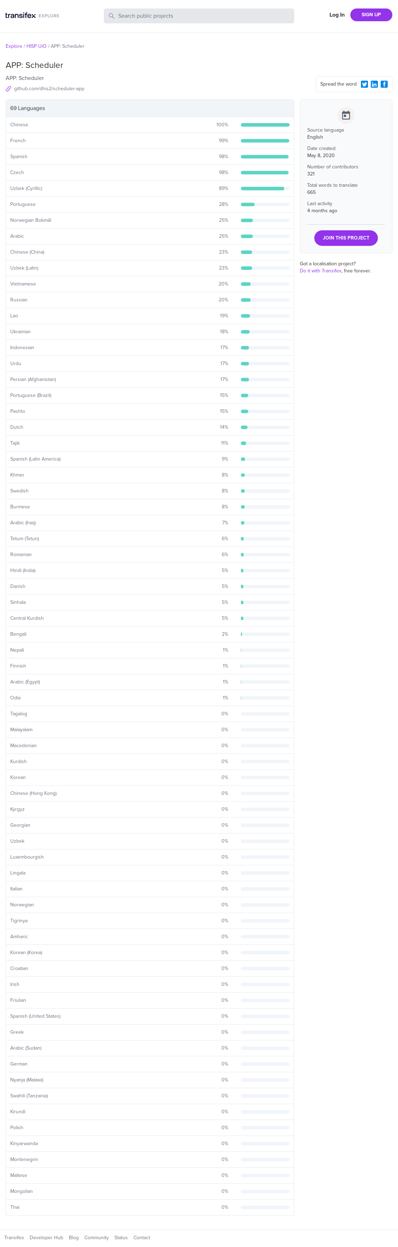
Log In (337, 14)
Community (96, 1238)
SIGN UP (371, 15)
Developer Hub (46, 1238)
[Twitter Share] (364, 84)
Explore (14, 46)
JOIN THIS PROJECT (346, 238)
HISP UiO (36, 46)
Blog (74, 1238)
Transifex (14, 1238)
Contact (141, 1238)
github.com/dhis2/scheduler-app (49, 89)
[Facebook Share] (384, 84)
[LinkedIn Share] (374, 84)
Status (121, 1238)
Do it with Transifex (320, 271)
